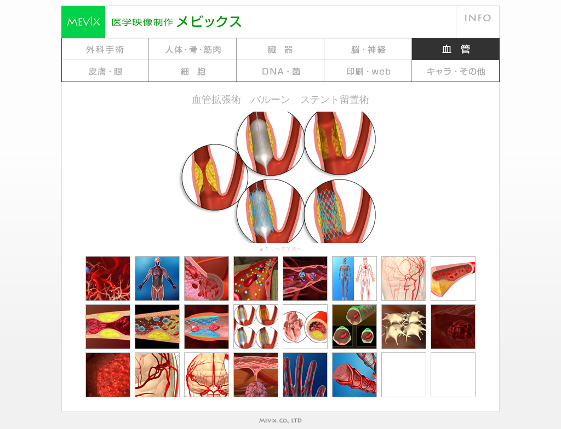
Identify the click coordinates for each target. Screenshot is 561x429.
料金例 (390, 21)
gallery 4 (368, 49)
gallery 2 (193, 49)
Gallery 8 (280, 71)
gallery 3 (280, 49)
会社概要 (478, 13)
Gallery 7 (193, 71)
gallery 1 (105, 49)
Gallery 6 (105, 71)
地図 (478, 30)
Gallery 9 (368, 71)
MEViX (192, 21)
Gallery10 (456, 71)
